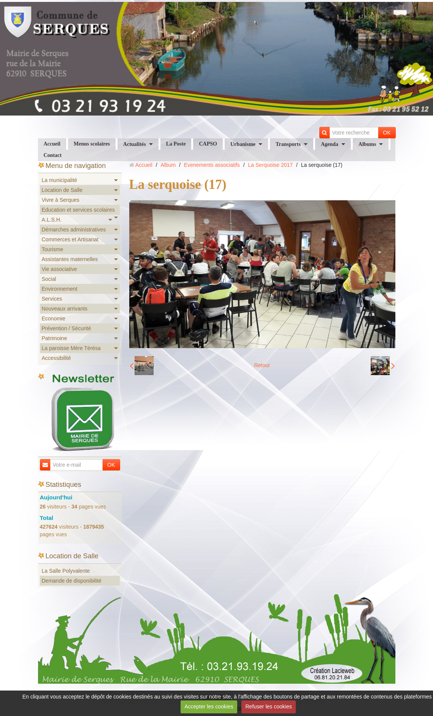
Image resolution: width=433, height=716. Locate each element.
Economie (53, 318)
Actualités (134, 144)
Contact (53, 155)
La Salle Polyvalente (66, 571)
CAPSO (208, 144)
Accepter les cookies (208, 706)
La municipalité (59, 180)
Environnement (60, 289)
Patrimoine (54, 338)
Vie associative (59, 269)
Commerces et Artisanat (70, 239)
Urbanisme (242, 144)
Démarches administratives (74, 230)
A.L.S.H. (52, 220)
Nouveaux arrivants (65, 309)
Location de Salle (62, 190)
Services (52, 299)
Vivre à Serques (60, 200)
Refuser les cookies (269, 706)
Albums (367, 144)
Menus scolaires (92, 144)
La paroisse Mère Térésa (71, 348)
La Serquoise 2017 (270, 165)
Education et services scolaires (78, 210)
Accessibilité (56, 358)
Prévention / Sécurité (66, 328)
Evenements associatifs (212, 165)
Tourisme (52, 249)
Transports (288, 144)
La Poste (176, 144)
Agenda (329, 144)
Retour (262, 365)
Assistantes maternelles (70, 259)
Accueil (52, 144)
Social (49, 279)
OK (386, 133)
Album (168, 165)
